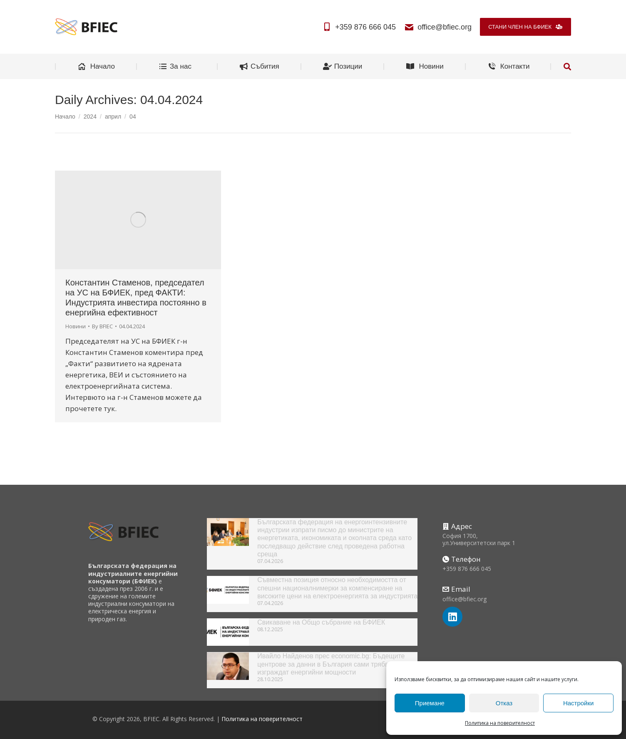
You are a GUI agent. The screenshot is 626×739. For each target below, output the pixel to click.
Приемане (430, 703)
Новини (75, 326)
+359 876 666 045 (359, 27)
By (102, 326)
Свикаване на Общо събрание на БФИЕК (321, 622)
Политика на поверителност (500, 723)
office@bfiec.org (438, 27)
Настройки (578, 703)
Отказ (504, 703)
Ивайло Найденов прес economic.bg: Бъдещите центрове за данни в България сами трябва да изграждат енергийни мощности (331, 663)
